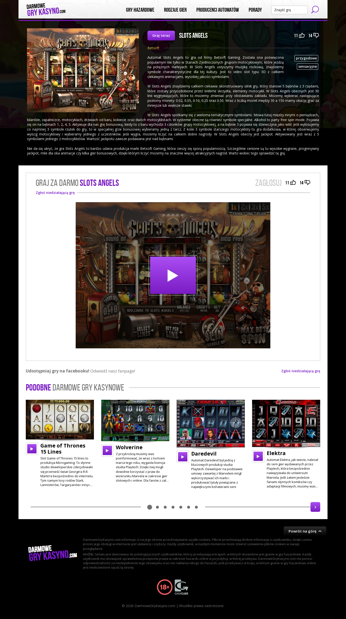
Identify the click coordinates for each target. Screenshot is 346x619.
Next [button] (315, 507)
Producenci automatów (217, 10)
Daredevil (204, 453)
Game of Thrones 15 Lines (62, 448)
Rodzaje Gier (175, 10)
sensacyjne (307, 66)
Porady (255, 10)
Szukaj (315, 9)
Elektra (276, 453)
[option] (60, 443)
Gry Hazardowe (140, 10)
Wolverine (129, 447)
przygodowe (306, 58)
